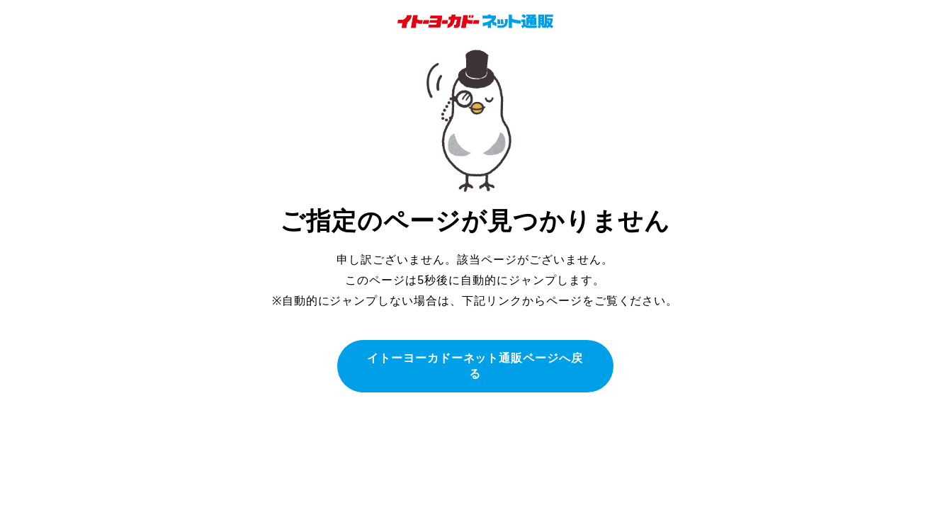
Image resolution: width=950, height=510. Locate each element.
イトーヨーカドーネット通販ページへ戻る (475, 366)
